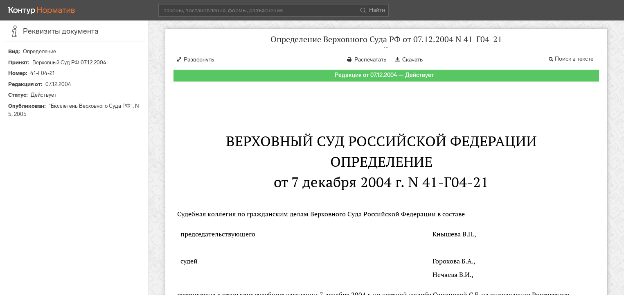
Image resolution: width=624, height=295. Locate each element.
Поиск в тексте (574, 58)
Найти (372, 10)
